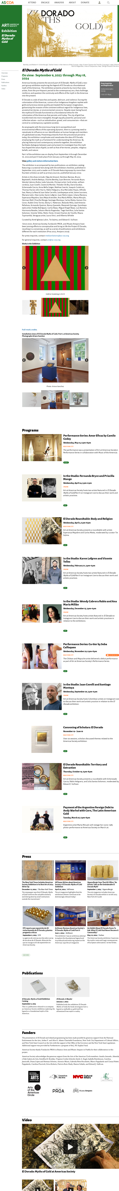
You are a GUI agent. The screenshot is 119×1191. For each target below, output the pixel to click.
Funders (4, 85)
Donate (85, 2)
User (99, 2)
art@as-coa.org (53, 240)
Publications (5, 82)
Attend (32, 2)
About (72, 2)
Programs (4, 76)
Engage (45, 2)
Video (3, 89)
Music (66, 462)
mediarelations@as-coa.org (57, 236)
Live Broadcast (112, 655)
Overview (4, 73)
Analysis (59, 2)
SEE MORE (26, 955)
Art (65, 505)
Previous (24, 268)
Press (3, 79)
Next (87, 268)
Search (108, 2)
